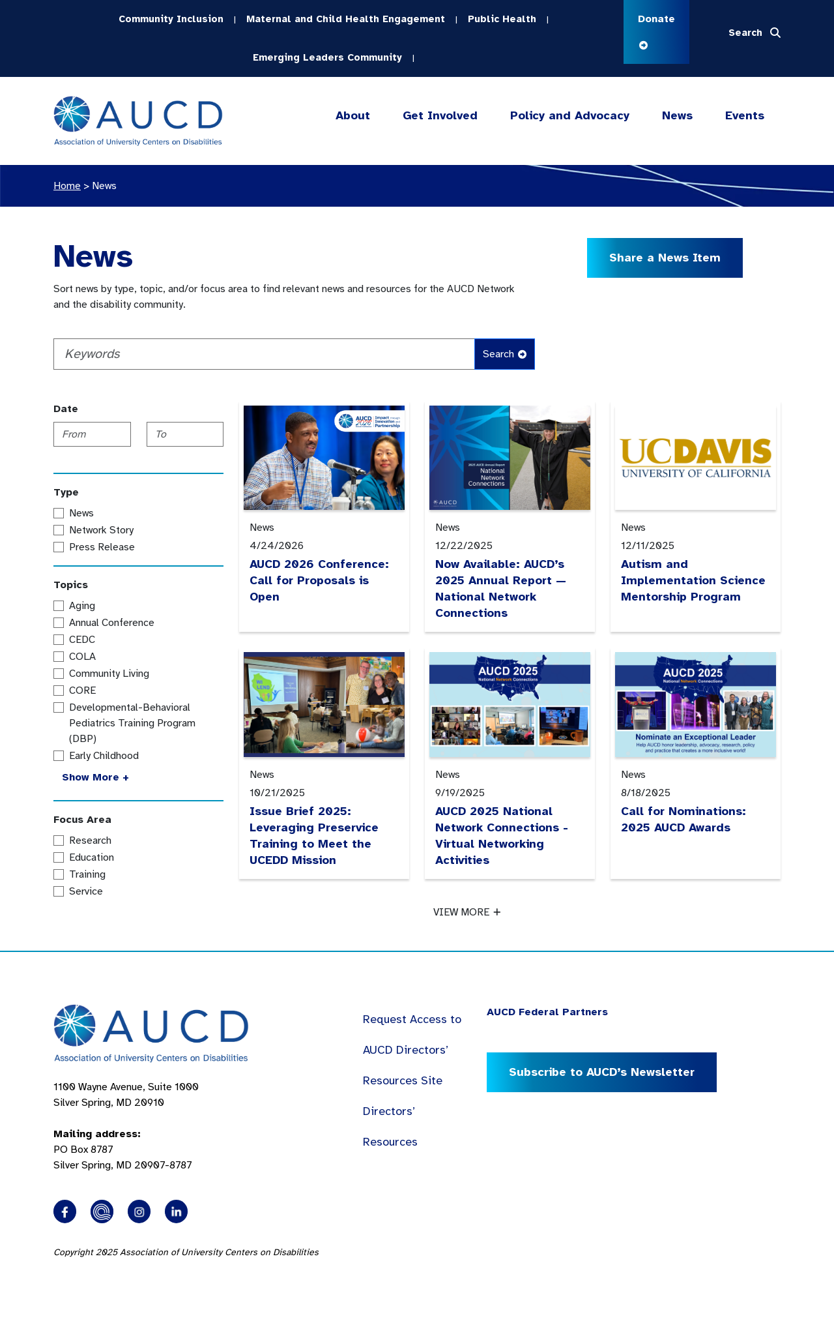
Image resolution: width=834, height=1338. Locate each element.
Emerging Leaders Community (327, 57)
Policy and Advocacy (569, 115)
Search (504, 354)
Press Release (102, 547)
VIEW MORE (466, 912)
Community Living (109, 673)
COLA (82, 656)
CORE (82, 690)
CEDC (82, 639)
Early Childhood (104, 755)
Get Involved (439, 115)
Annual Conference (111, 622)
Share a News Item (665, 257)
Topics (70, 584)
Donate (656, 31)
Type (66, 492)
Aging (82, 605)
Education (91, 857)
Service (86, 891)
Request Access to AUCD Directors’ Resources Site (412, 1050)
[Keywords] (264, 354)
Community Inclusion (171, 19)
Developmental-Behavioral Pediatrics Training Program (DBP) (132, 723)
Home (67, 185)
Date (65, 408)
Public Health (502, 19)
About (352, 115)
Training (87, 874)
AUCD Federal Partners (547, 1011)
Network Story (101, 530)
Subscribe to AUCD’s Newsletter (602, 1072)
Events (744, 115)
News (677, 115)
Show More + (95, 777)
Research (90, 840)
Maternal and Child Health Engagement (345, 19)
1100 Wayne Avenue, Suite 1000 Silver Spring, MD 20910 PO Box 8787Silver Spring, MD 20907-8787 (126, 1126)
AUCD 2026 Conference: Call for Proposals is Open (319, 580)
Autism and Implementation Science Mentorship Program (693, 580)
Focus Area (82, 819)
